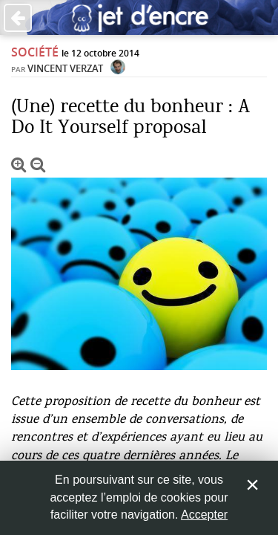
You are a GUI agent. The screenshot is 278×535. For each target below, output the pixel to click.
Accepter (204, 514)
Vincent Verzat (65, 68)
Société (35, 52)
